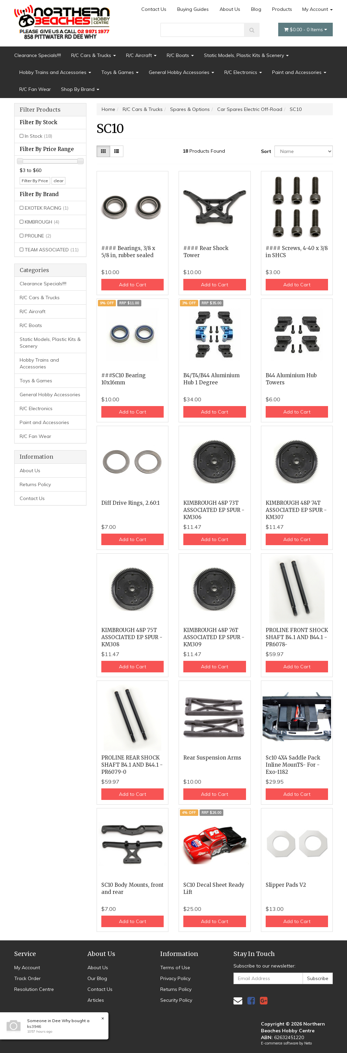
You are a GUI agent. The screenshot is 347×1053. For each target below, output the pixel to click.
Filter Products (40, 110)
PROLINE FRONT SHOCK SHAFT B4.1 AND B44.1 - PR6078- (297, 637)
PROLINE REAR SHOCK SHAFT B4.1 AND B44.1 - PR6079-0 (132, 764)
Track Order (27, 978)
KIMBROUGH (42, 222)
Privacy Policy (175, 978)
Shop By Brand (80, 89)
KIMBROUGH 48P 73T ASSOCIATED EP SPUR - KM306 (213, 510)
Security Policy (176, 1000)
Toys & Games (120, 72)
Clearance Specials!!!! (37, 55)
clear (58, 180)
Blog (256, 9)
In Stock (38, 136)
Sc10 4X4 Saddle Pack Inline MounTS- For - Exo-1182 (293, 764)
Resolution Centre (34, 989)
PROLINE (38, 236)
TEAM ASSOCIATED (52, 250)
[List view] (116, 151)
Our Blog (97, 978)
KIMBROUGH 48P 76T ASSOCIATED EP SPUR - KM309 (213, 637)
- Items (305, 29)
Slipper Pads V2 (286, 885)
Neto (308, 1043)
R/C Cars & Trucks (93, 55)
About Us (230, 9)
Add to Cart (132, 285)
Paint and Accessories (299, 72)
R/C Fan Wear (35, 89)
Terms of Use (175, 967)
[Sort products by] (303, 151)
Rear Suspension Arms (212, 757)
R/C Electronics (243, 72)
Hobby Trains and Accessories (55, 72)
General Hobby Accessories (181, 72)
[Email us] (237, 1000)
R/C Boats (180, 55)
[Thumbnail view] (103, 151)
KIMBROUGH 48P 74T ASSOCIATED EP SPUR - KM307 (296, 510)
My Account (317, 9)
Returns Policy (35, 484)
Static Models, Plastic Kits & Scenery (246, 55)
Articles (95, 1000)
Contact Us (153, 9)
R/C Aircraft (141, 55)
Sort (265, 151)
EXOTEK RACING (46, 208)
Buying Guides (193, 9)
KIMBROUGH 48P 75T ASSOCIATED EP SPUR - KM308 (131, 637)
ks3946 (34, 1026)
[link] (251, 1000)
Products (282, 9)
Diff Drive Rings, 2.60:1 (130, 503)
